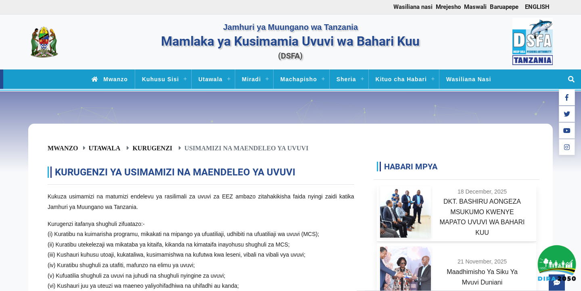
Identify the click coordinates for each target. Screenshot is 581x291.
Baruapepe (504, 7)
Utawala (211, 79)
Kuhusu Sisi (160, 79)
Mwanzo (108, 79)
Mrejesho (448, 7)
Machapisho (298, 79)
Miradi (251, 79)
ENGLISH (537, 7)
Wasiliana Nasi (468, 79)
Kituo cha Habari (401, 79)
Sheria (346, 79)
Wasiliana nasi (413, 7)
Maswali (475, 7)
